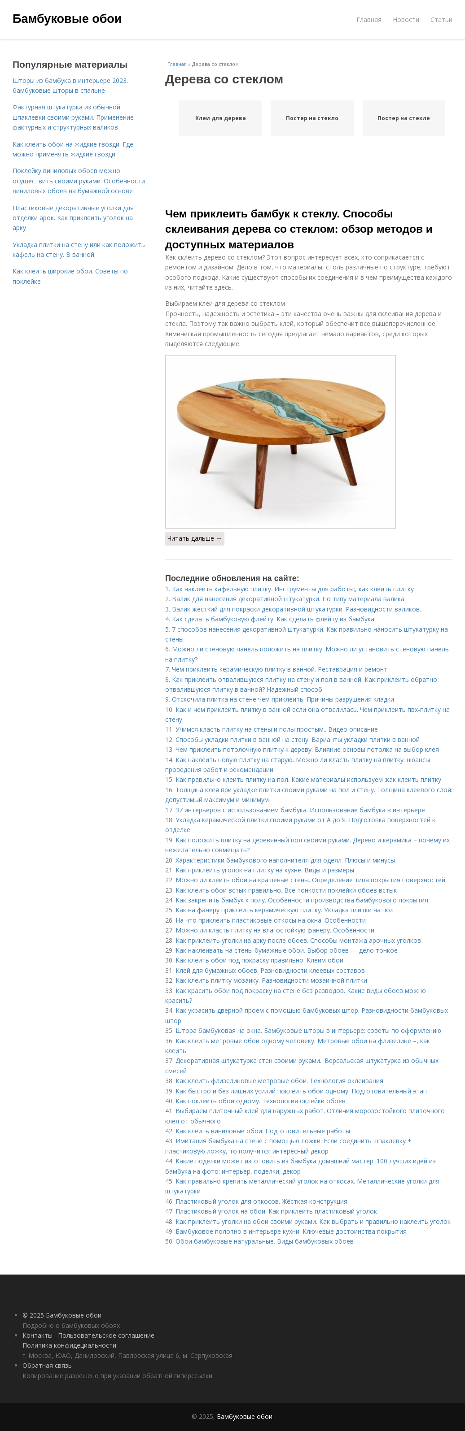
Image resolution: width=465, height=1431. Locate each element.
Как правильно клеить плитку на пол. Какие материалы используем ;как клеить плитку (308, 779)
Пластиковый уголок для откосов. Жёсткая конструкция (261, 1201)
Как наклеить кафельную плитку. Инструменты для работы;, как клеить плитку (293, 589)
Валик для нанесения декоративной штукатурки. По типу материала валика (288, 598)
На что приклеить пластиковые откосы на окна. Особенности (270, 920)
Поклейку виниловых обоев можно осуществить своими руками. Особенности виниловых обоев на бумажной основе (79, 180)
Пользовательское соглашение (106, 1335)
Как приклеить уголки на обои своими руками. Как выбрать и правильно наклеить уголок (313, 1221)
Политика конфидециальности (69, 1345)
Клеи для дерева (220, 118)
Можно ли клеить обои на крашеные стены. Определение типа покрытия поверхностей (310, 880)
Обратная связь (47, 1365)
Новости (406, 19)
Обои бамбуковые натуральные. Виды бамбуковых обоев (264, 1241)
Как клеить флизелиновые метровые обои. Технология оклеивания (279, 1080)
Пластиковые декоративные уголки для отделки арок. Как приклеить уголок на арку (73, 218)
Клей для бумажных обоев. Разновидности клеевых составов (270, 970)
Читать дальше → (194, 538)
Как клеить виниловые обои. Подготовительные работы (262, 1131)
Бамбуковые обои (67, 19)
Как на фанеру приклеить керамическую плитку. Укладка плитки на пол (284, 910)
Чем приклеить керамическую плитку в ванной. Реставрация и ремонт (279, 669)
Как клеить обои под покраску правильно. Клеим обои (259, 960)
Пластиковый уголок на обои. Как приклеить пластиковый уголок (276, 1211)
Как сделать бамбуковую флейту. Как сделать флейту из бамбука (273, 619)
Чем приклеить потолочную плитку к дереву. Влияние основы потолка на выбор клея (307, 749)
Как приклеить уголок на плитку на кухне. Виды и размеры (264, 870)
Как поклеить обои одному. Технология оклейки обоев (260, 1101)
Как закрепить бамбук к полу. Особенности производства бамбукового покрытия (301, 900)
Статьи (441, 19)
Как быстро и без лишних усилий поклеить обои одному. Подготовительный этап (301, 1091)
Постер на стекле (403, 118)
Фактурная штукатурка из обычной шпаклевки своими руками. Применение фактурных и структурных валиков (73, 117)
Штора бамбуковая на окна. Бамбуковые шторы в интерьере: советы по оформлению (308, 1030)
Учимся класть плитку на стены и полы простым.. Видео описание (276, 729)
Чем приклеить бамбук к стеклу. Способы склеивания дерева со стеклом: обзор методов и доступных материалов (299, 229)
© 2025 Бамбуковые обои (61, 1315)
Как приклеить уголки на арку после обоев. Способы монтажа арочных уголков (298, 940)
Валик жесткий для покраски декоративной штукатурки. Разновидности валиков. (296, 609)
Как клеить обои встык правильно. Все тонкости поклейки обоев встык (286, 890)
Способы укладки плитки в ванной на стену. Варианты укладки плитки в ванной (297, 739)
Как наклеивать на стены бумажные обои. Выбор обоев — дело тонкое (286, 950)
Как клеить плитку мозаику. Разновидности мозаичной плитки (271, 980)
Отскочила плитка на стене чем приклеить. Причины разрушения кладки (283, 699)
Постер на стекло (312, 118)
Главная (369, 19)
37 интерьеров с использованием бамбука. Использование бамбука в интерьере (300, 810)
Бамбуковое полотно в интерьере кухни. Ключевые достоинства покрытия (291, 1231)
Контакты (37, 1335)
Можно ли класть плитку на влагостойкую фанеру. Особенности (274, 930)
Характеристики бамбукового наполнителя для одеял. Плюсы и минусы (285, 860)
